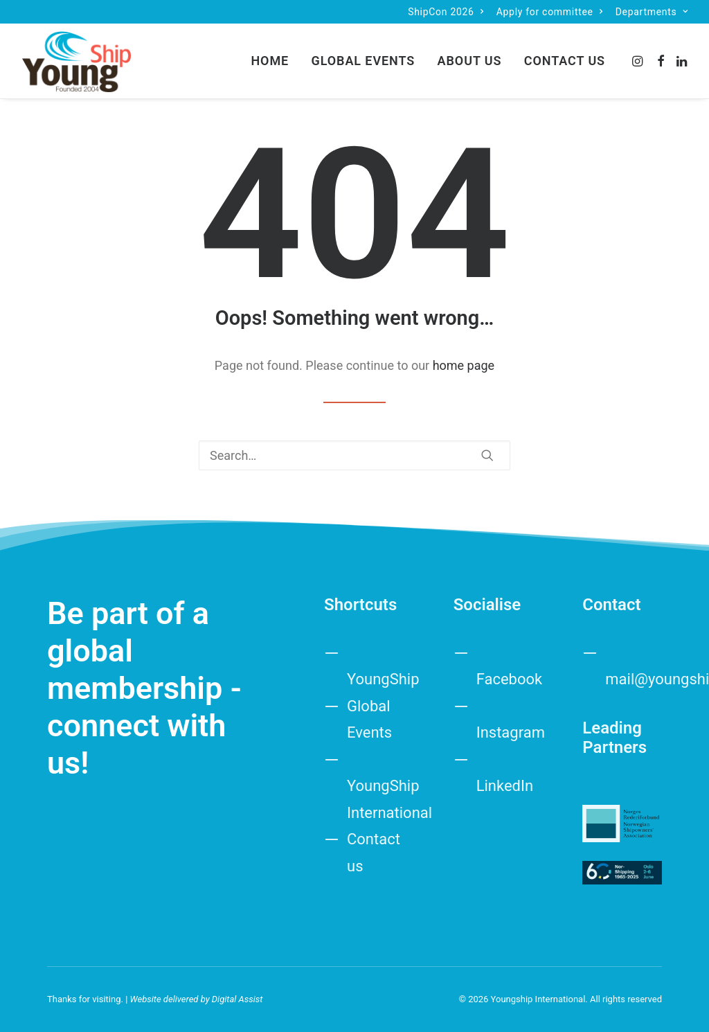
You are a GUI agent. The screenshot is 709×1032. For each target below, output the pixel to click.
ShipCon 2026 (445, 11)
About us (470, 60)
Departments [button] (652, 11)
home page (464, 365)
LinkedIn (505, 785)
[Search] (354, 455)
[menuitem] (445, 12)
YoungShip (383, 679)
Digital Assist (237, 998)
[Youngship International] (76, 61)
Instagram (510, 732)
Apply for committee (549, 11)
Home (270, 60)
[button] (638, 61)
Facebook (509, 679)
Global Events (363, 60)
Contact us (564, 60)
